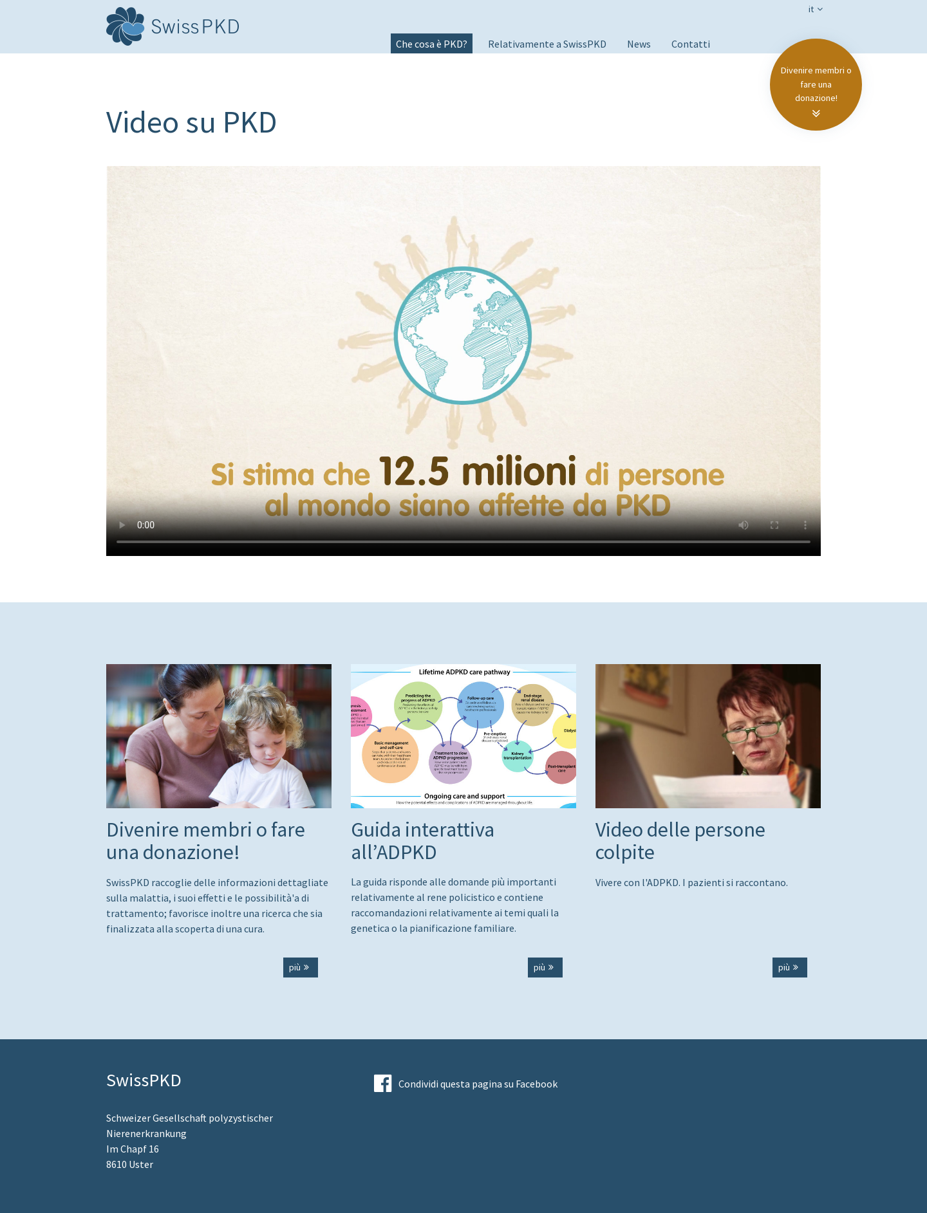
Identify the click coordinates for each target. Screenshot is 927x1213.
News (639, 43)
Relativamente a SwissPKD (547, 43)
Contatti (690, 43)
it (817, 9)
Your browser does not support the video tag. (463, 355)
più (300, 967)
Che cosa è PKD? (431, 43)
